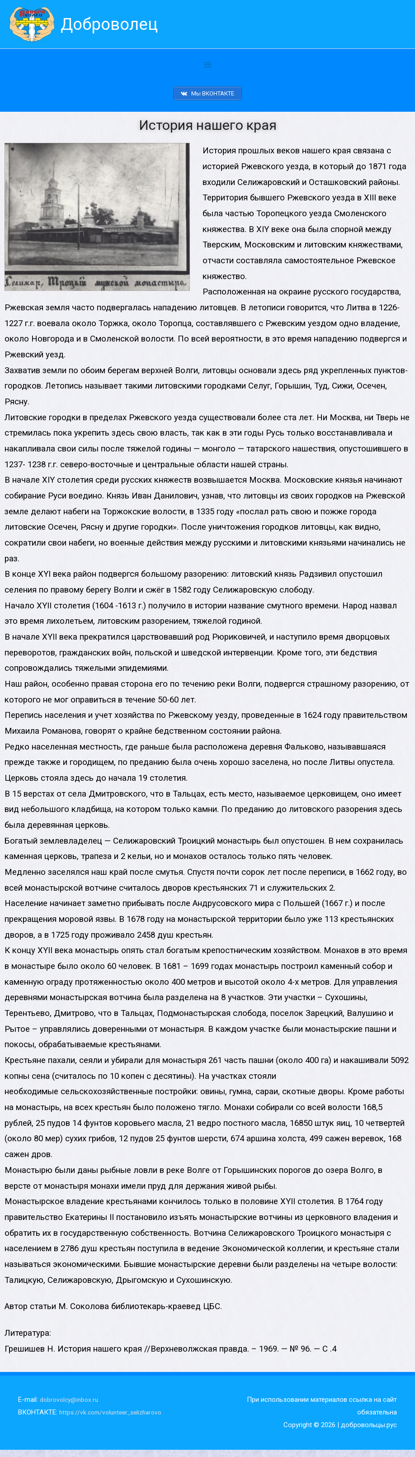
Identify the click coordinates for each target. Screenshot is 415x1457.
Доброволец (114, 24)
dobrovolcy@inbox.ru (71, 1407)
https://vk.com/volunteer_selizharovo (114, 1419)
